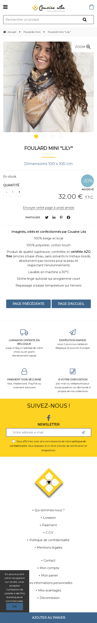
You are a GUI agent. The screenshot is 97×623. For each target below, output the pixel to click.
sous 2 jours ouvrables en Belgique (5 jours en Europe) (73, 339)
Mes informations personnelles (49, 583)
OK (15, 606)
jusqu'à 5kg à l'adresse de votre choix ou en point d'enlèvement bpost (24, 343)
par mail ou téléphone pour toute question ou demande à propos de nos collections (73, 380)
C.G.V (49, 533)
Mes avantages (49, 590)
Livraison (49, 518)
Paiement (49, 525)
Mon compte (49, 568)
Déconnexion (49, 598)
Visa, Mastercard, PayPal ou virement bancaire (24, 378)
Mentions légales (49, 547)
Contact (49, 560)
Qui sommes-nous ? (50, 510)
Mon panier (49, 575)
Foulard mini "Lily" (48, 148)
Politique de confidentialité (49, 540)
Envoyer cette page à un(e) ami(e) (48, 208)
